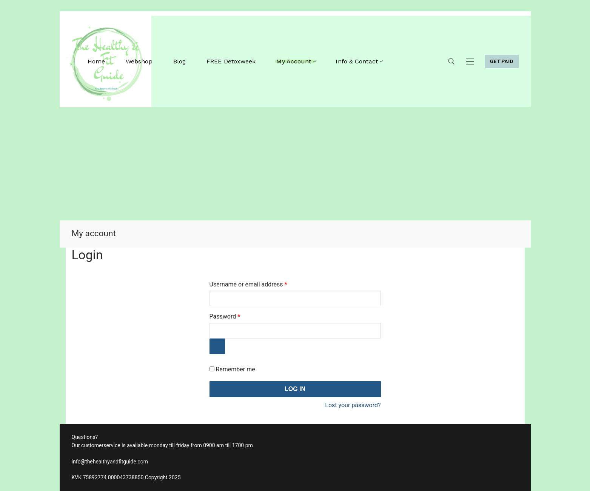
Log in (295, 389)
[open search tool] (451, 61)
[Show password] (217, 346)
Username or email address (260, 283)
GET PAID (501, 61)
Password (237, 315)
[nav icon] (470, 61)
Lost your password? (352, 405)
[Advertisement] (295, 164)
